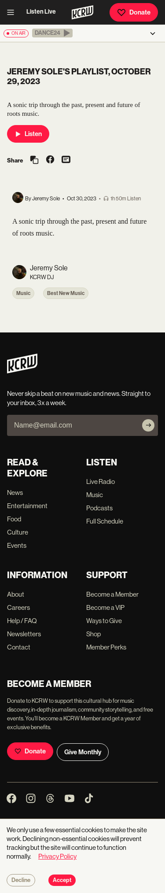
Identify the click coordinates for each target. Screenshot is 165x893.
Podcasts (99, 508)
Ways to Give (104, 620)
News (15, 492)
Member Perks (106, 647)
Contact (18, 647)
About (15, 594)
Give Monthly (82, 752)
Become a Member (112, 594)
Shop (93, 634)
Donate (133, 12)
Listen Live (41, 11)
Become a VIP (105, 607)
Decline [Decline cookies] (20, 880)
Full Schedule (104, 521)
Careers (18, 607)
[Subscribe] (148, 425)
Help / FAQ (22, 620)
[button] (52, 33)
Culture (17, 532)
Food (14, 519)
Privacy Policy (57, 856)
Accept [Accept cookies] (62, 880)
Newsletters (24, 634)
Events (16, 545)
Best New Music (65, 293)
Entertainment (27, 505)
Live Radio (100, 481)
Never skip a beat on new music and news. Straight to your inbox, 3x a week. (78, 398)
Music (23, 293)
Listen (28, 134)
